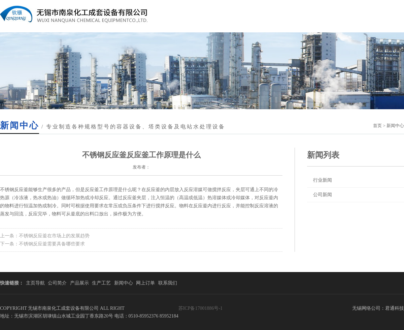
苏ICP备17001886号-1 (200, 308)
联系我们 (167, 283)
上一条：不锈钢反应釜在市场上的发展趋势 (45, 235)
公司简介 (57, 283)
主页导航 (35, 283)
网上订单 (145, 283)
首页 (377, 125)
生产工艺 (101, 283)
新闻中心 (123, 283)
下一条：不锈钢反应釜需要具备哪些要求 (42, 243)
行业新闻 (322, 180)
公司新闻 (322, 194)
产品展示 (79, 283)
